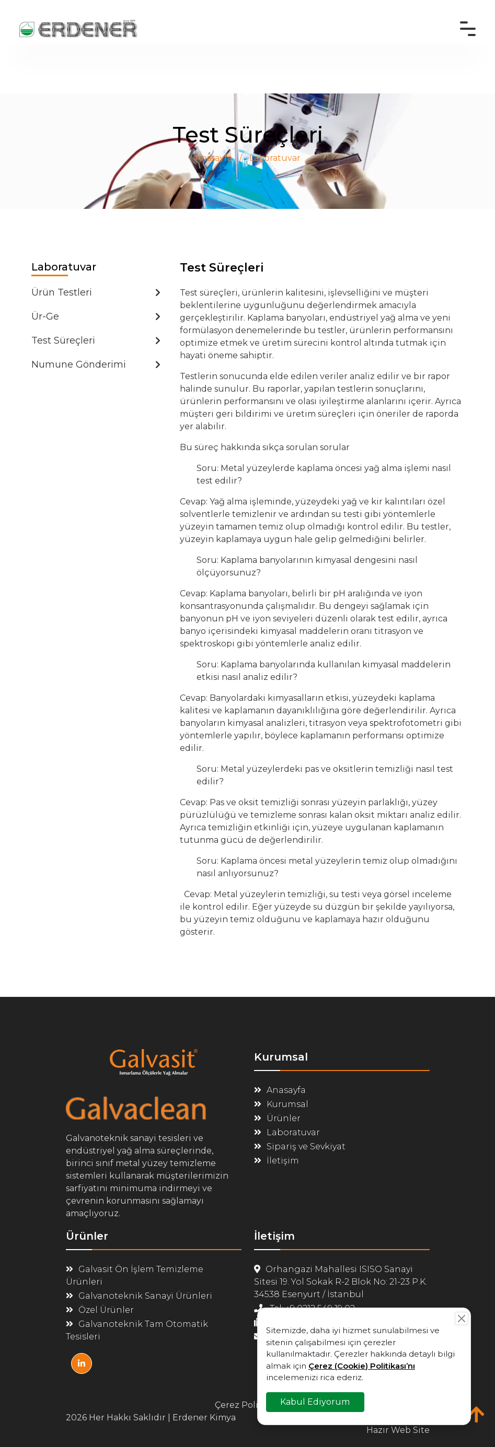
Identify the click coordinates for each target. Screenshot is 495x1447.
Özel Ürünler (100, 1310)
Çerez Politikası (248, 1405)
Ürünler (277, 1118)
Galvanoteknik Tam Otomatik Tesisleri (137, 1330)
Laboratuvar (275, 158)
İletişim (276, 1161)
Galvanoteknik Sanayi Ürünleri (139, 1296)
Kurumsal (281, 1104)
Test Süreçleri (95, 340)
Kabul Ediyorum (315, 1401)
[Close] (461, 1318)
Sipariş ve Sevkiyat (300, 1146)
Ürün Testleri (95, 292)
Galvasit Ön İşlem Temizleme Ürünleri (134, 1275)
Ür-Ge (95, 316)
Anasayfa (213, 158)
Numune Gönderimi (95, 364)
